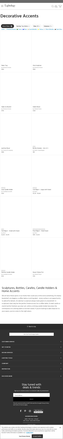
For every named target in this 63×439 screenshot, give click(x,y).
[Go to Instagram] (30, 411)
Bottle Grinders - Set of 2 (40, 148)
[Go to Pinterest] (25, 411)
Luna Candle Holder (7, 189)
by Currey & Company (7, 150)
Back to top (31, 326)
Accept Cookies (37, 436)
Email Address (18, 395)
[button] (2, 6)
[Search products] (53, 6)
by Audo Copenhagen (38, 150)
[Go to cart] (60, 5)
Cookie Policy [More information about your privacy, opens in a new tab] (29, 432)
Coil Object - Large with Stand (42, 189)
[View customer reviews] (38, 411)
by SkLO (35, 192)
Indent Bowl (36, 107)
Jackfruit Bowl (5, 148)
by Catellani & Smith (6, 192)
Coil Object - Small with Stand (10, 231)
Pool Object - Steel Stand (40, 231)
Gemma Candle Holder (8, 272)
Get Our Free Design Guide (31, 334)
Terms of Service (19, 405)
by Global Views (37, 109)
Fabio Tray (4, 65)
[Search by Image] (56, 6)
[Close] (60, 428)
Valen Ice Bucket (6, 107)
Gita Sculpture (37, 65)
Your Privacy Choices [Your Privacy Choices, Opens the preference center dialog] (24, 436)
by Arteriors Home (6, 68)
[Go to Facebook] (21, 411)
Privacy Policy (45, 403)
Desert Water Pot (38, 272)
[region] (31, 432)
